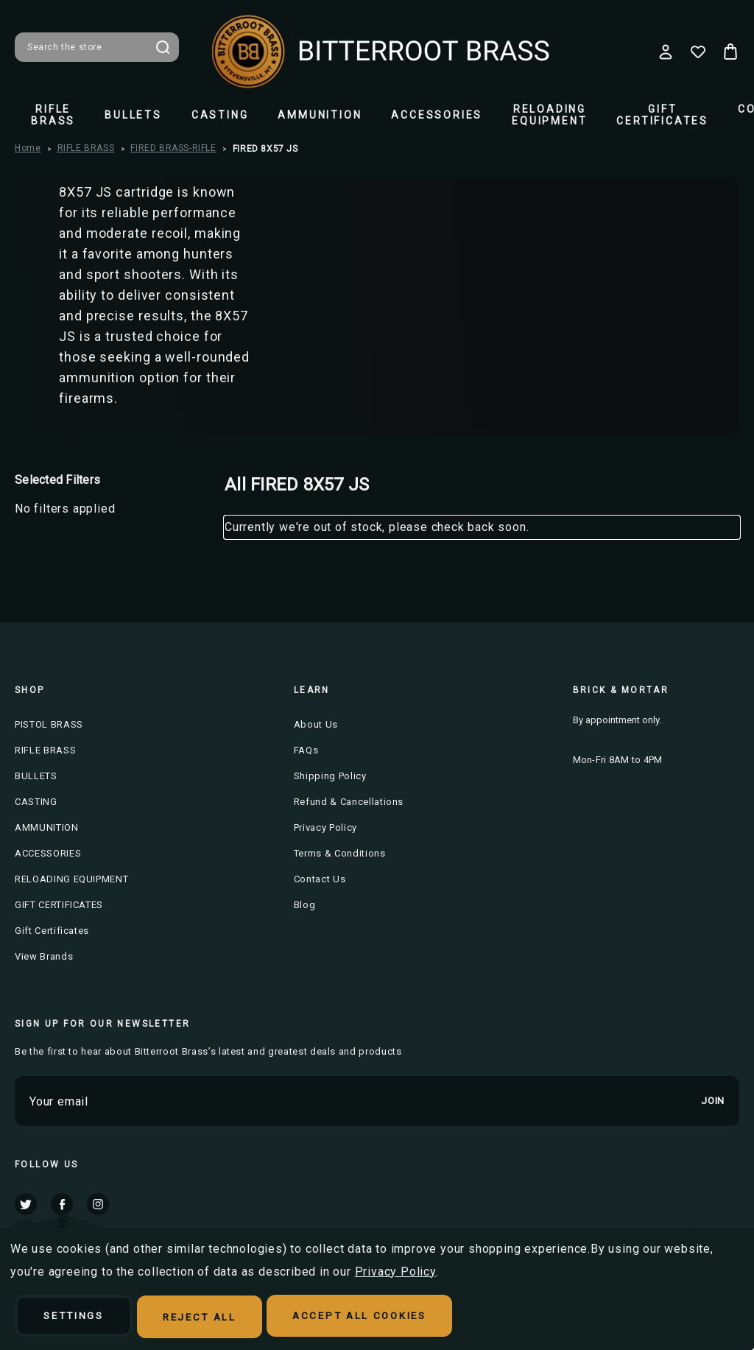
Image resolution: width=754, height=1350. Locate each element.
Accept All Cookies (386, 1317)
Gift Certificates (52, 930)
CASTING (220, 115)
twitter (26, 1203)
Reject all (215, 1317)
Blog (305, 904)
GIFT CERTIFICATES (662, 115)
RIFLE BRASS (53, 115)
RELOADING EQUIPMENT (549, 115)
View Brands (44, 956)
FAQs (306, 750)
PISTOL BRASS (49, 724)
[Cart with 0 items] (730, 51)
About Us (316, 724)
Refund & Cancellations (349, 801)
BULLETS (133, 115)
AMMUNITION (320, 115)
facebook (62, 1203)
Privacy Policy (325, 827)
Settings (79, 1317)
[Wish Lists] (698, 51)
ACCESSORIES (436, 115)
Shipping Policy (330, 775)
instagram (98, 1203)
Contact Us (320, 879)
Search (163, 47)
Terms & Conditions (340, 853)
